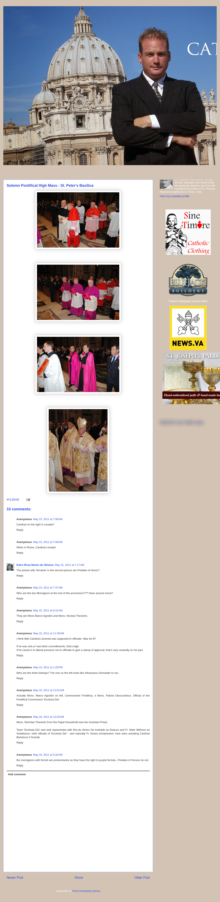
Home (79, 877)
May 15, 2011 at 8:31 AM (48, 610)
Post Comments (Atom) (86, 891)
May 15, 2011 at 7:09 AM (48, 542)
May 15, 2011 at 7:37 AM (48, 587)
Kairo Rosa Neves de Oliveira (35, 564)
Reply (19, 529)
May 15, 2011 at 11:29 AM (48, 633)
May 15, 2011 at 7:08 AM (48, 519)
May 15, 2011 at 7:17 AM (69, 564)
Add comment (17, 774)
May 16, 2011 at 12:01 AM (48, 690)
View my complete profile (174, 196)
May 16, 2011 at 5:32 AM (48, 754)
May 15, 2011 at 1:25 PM (48, 667)
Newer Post (15, 877)
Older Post (142, 877)
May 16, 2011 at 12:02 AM (48, 716)
